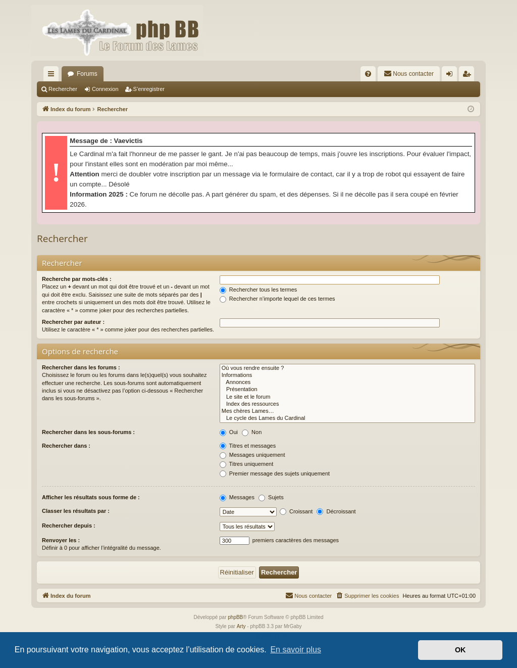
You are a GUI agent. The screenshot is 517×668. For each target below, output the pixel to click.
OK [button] (460, 650)
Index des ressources (347, 404)
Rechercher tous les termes (258, 290)
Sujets (271, 497)
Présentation (347, 389)
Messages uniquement (252, 455)
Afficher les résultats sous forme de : (91, 497)
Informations (347, 375)
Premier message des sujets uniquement (275, 473)
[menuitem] (368, 73)
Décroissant (336, 511)
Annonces (347, 382)
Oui (229, 432)
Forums (87, 73)
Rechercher (62, 89)
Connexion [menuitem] (451, 75)
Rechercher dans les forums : (81, 367)
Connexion (105, 89)
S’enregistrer (149, 89)
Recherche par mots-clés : (77, 279)
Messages (237, 497)
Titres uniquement (247, 464)
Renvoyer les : (61, 540)
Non (252, 432)
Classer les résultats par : (76, 511)
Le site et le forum (347, 397)
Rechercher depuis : (68, 525)
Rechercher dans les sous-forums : (88, 432)
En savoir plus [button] (295, 649)
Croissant (296, 511)
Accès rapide (53, 75)
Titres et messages (248, 446)
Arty (241, 626)
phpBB (235, 617)
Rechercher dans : (66, 446)
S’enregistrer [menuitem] (468, 75)
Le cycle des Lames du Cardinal (347, 418)
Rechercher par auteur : (73, 322)
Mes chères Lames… (347, 411)
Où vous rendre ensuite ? (347, 368)
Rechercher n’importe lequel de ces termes (277, 299)
